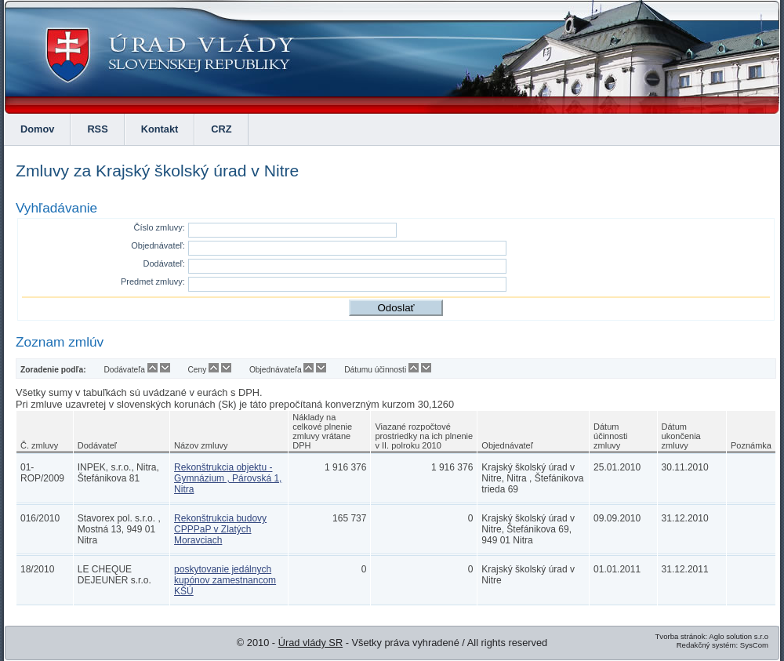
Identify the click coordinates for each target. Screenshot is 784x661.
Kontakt (160, 129)
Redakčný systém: (707, 645)
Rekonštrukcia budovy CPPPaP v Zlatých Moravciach (220, 529)
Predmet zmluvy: (153, 281)
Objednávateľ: (158, 245)
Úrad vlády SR (310, 642)
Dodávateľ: (164, 263)
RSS (97, 129)
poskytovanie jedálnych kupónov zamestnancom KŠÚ (225, 580)
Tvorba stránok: (681, 636)
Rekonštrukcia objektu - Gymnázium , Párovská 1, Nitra (227, 478)
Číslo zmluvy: (158, 227)
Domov (37, 129)
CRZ (221, 129)
